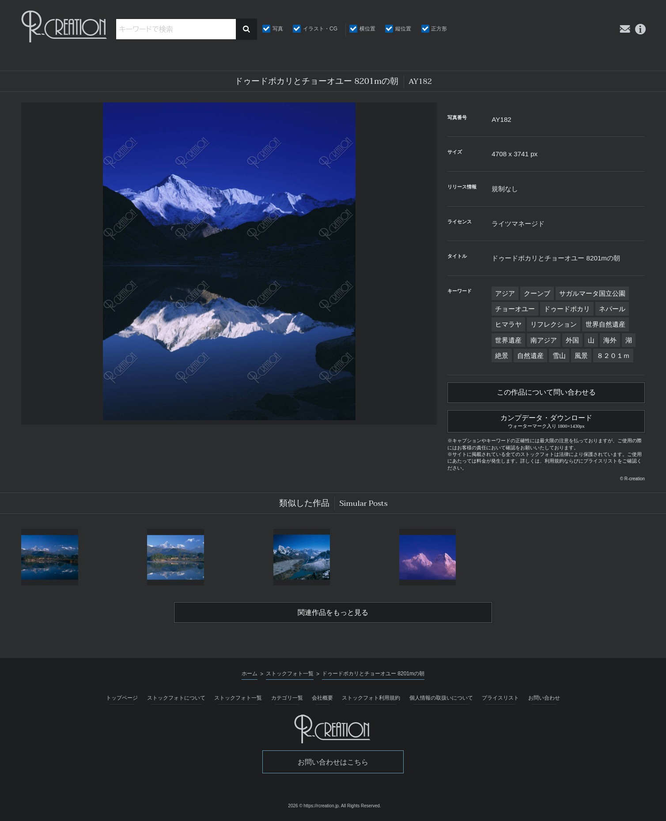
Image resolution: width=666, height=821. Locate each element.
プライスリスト (500, 698)
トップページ (122, 698)
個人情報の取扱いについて (441, 698)
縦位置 (403, 29)
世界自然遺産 (605, 324)
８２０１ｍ (613, 355)
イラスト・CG (320, 29)
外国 (572, 340)
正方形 (439, 29)
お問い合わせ (544, 698)
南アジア (543, 340)
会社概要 (322, 698)
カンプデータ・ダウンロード (546, 420)
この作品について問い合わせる (546, 392)
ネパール (612, 309)
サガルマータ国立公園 (592, 293)
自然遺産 (530, 355)
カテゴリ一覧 (287, 698)
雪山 (559, 355)
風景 (581, 355)
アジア (505, 293)
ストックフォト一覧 (238, 698)
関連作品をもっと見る (333, 612)
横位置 (367, 29)
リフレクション (553, 324)
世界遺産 (508, 340)
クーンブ (537, 293)
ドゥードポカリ (567, 309)
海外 (610, 340)
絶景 (501, 355)
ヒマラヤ (508, 324)
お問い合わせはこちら (333, 762)
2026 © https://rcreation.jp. (314, 805)
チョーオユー (515, 309)
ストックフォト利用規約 (371, 698)
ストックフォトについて (176, 698)
